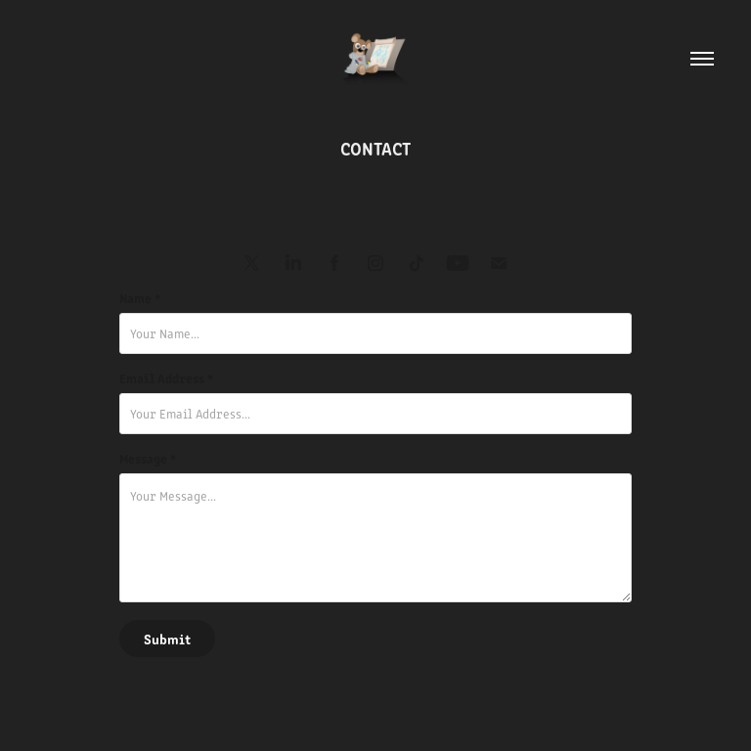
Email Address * (166, 378)
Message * (147, 458)
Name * (139, 298)
